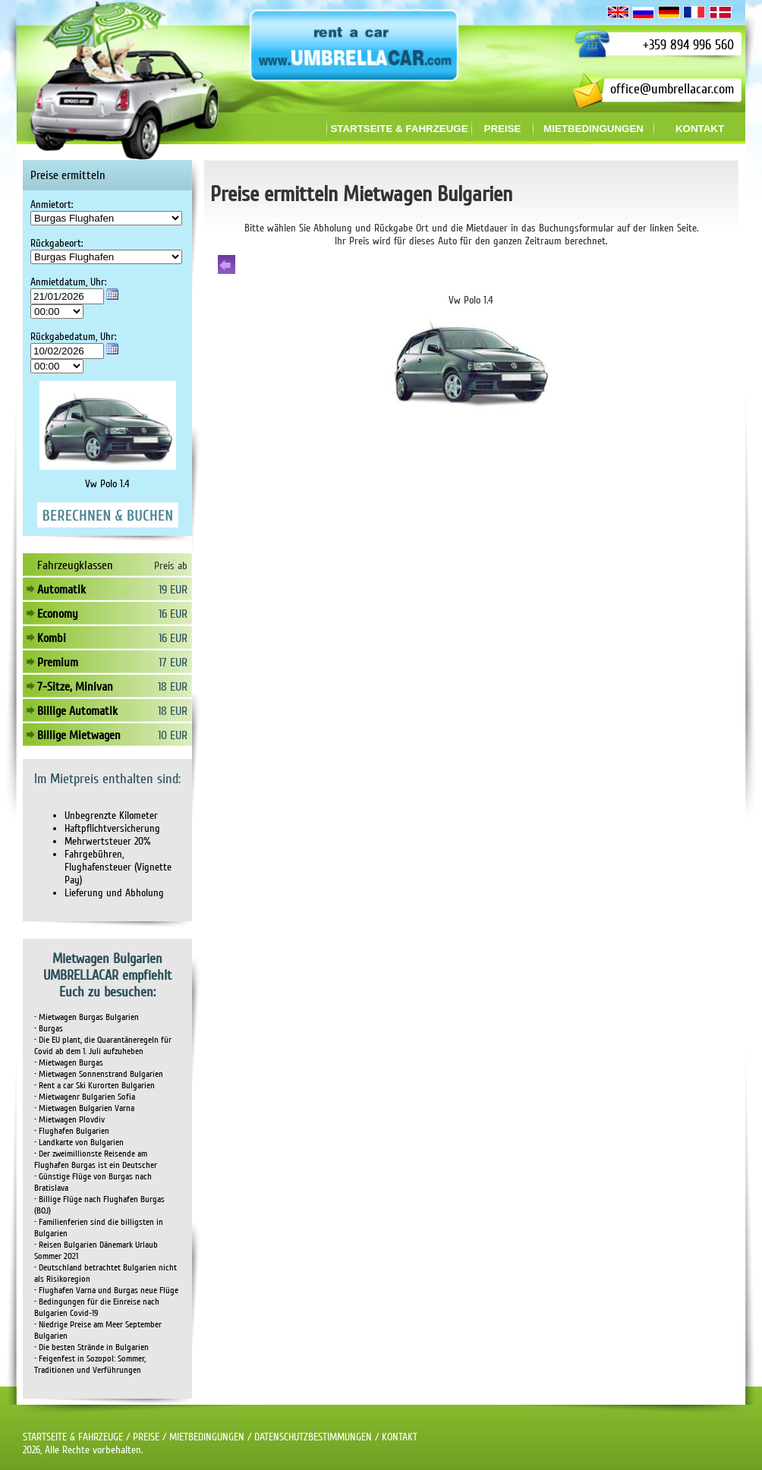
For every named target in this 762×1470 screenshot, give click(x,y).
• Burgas (48, 1028)
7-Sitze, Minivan (75, 686)
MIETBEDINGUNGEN (206, 1437)
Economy (57, 614)
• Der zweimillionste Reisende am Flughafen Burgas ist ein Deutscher (95, 1159)
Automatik (61, 589)
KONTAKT (399, 1437)
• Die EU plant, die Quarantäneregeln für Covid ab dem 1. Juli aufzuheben (103, 1045)
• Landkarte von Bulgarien (79, 1142)
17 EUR (173, 662)
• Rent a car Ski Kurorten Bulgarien (94, 1085)
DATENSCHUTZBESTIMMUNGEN (313, 1437)
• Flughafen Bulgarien (71, 1131)
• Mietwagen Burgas (68, 1063)
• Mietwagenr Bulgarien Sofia (84, 1097)
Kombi (51, 638)
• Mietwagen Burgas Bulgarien (86, 1017)
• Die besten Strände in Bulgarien (91, 1347)
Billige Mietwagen (79, 735)
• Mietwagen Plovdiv (69, 1119)
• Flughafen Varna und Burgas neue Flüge (106, 1290)
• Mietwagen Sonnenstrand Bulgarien (98, 1074)
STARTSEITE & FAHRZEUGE (73, 1437)
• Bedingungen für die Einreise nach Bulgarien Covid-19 (96, 1307)
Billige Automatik (77, 711)
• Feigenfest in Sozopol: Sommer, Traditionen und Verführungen (90, 1364)
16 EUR (173, 614)
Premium (57, 662)
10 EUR (172, 735)
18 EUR (172, 686)
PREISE (146, 1437)
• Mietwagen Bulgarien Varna (84, 1108)
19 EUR (173, 589)
